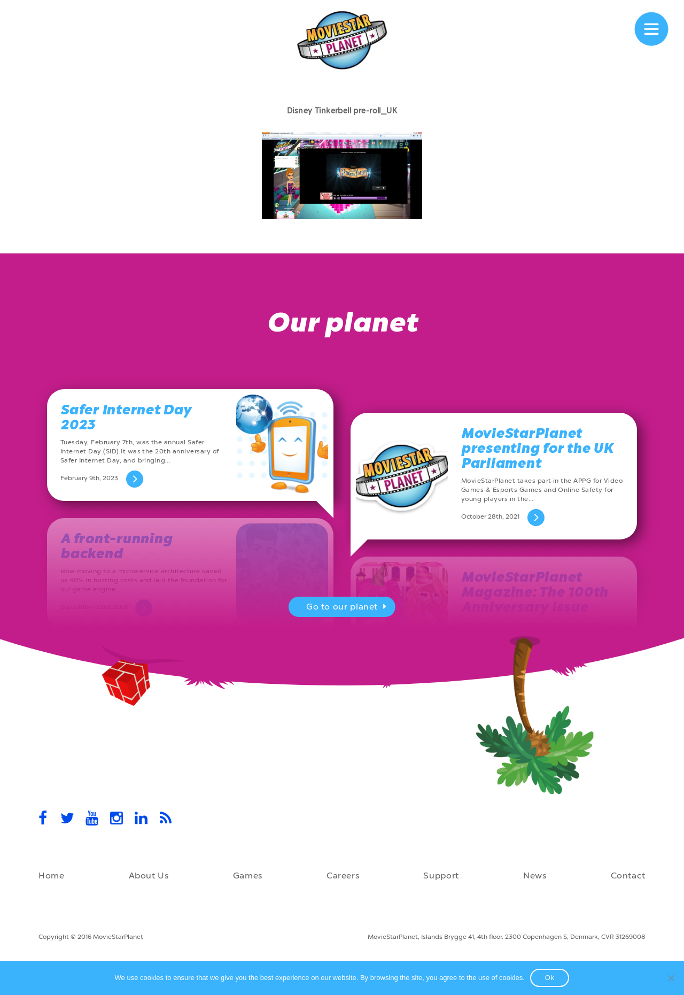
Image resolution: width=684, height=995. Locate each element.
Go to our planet (347, 607)
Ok (550, 978)
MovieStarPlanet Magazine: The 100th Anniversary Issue (534, 592)
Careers (343, 875)
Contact (628, 875)
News (535, 875)
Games (247, 875)
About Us (149, 875)
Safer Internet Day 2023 (125, 417)
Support (440, 875)
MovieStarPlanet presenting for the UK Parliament (537, 448)
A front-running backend (116, 546)
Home (51, 875)
